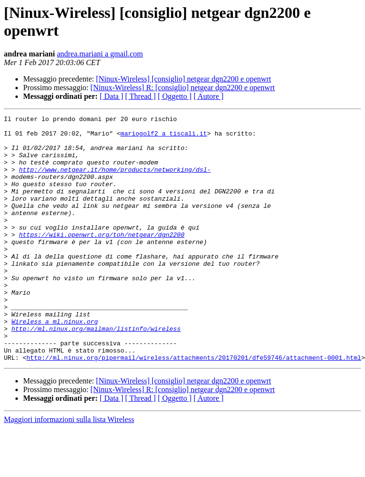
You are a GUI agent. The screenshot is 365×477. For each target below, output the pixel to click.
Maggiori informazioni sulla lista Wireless (69, 468)
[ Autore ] (208, 96)
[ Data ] (111, 96)
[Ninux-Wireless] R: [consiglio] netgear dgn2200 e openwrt (183, 87)
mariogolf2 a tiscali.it (164, 137)
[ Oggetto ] (174, 96)
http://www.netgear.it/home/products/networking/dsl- (115, 181)
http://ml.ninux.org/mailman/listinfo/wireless (96, 372)
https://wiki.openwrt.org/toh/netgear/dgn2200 (101, 259)
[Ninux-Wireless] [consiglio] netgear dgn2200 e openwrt (183, 79)
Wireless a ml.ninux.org (55, 363)
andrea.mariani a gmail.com (100, 54)
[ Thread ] (140, 96)
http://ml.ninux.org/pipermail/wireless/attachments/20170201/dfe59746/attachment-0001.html (194, 406)
